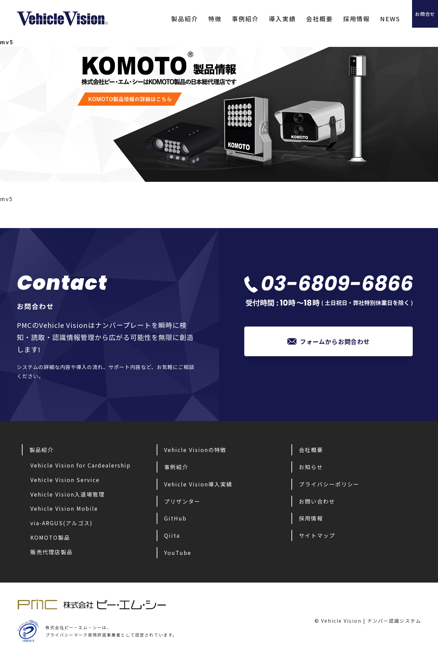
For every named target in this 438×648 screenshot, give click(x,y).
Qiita (172, 535)
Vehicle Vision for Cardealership (80, 465)
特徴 (193, 18)
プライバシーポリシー (329, 484)
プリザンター (182, 501)
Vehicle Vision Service (65, 480)
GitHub (175, 518)
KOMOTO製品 (50, 537)
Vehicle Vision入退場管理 (67, 494)
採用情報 (335, 18)
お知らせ (311, 467)
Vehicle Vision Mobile (64, 508)
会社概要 (298, 18)
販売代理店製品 (51, 552)
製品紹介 (163, 18)
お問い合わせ (317, 501)
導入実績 (261, 18)
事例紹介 (224, 18)
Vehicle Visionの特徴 (195, 450)
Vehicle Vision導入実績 (198, 484)
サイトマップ (317, 535)
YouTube (177, 552)
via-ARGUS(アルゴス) (61, 523)
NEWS (369, 18)
